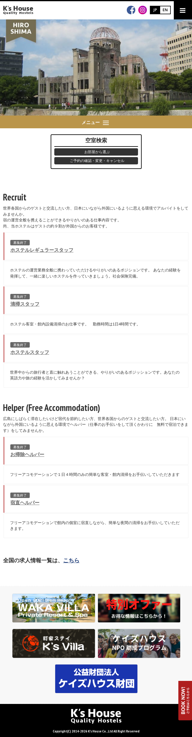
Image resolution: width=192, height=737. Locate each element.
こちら (71, 560)
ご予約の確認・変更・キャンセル (97, 161)
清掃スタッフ (24, 304)
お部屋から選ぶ (97, 152)
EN (165, 9)
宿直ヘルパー (24, 502)
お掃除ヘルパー (27, 454)
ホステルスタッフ (29, 352)
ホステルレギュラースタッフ (41, 250)
